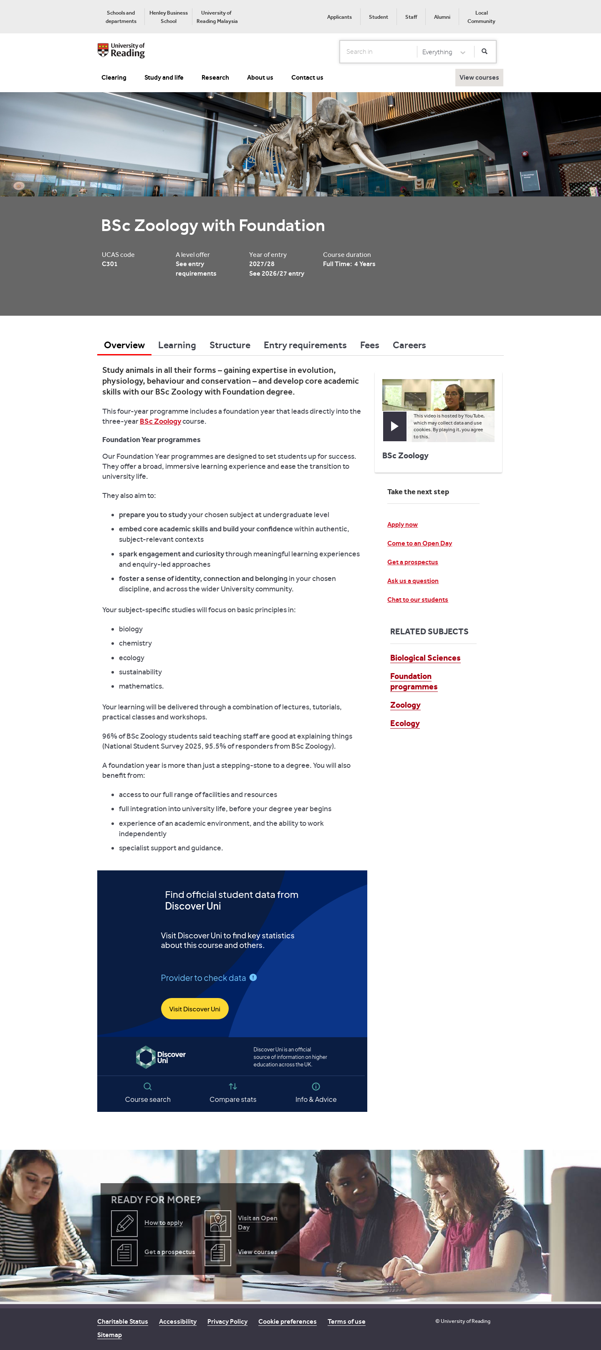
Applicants (339, 17)
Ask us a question (413, 581)
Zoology (405, 705)
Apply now (402, 524)
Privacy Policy (227, 1321)
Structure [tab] (230, 345)
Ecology (405, 723)
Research (215, 77)
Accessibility (178, 1321)
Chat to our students (417, 599)
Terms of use (347, 1321)
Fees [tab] (369, 345)
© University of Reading (462, 1321)
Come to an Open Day (419, 543)
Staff (411, 17)
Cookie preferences (287, 1321)
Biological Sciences (425, 658)
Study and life (164, 77)
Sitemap (109, 1335)
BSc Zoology (160, 421)
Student (378, 17)
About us (260, 77)
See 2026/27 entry (276, 273)
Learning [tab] (177, 345)
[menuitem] (120, 16)
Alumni (442, 17)
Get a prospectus (412, 562)
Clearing (113, 77)
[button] (394, 426)
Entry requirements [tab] (305, 345)
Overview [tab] (124, 345)
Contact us (307, 77)
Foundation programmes (414, 681)
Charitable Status (122, 1321)
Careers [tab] (409, 345)
